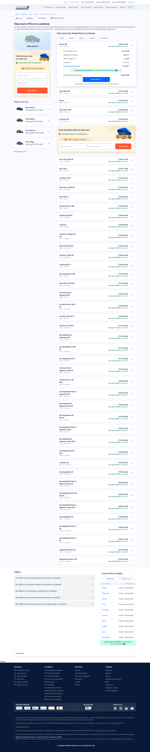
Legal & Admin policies (113, 679)
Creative (62, 225)
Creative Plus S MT (66, 206)
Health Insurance (22, 682)
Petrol (62, 38)
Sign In (131, 7)
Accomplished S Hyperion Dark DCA (67, 440)
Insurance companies (82, 676)
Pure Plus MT (64, 91)
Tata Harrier (30, 130)
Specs (30, 18)
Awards (77, 682)
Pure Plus (63, 169)
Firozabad (105, 610)
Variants (42, 18)
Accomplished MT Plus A (66, 416)
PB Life (77, 685)
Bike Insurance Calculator (53, 699)
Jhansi (104, 621)
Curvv (35, 14)
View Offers (95, 79)
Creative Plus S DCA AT (67, 305)
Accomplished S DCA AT (67, 348)
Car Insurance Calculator (53, 696)
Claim (65, 2)
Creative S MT (65, 178)
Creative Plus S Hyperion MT (65, 293)
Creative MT (64, 119)
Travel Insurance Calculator (54, 693)
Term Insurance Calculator (54, 679)
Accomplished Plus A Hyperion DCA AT (67, 482)
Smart (61, 100)
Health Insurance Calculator (54, 691)
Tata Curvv (32, 46)
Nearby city (110, 579)
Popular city (126, 579)
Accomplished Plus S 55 (67, 539)
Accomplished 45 (66, 472)
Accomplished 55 (66, 517)
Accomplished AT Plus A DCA (68, 494)
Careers (108, 676)
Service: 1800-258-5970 (103, 2)
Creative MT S (65, 264)
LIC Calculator (49, 685)
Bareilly (104, 599)
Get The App (75, 2)
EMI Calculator (49, 682)
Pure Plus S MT (65, 110)
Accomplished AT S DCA (67, 452)
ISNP (107, 682)
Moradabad (106, 637)
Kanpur (104, 588)
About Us (109, 670)
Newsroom (78, 679)
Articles (77, 670)
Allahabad (105, 593)
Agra (103, 632)
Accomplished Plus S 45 (67, 527)
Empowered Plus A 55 (68, 559)
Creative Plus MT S (66, 316)
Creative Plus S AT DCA (66, 381)
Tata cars (23, 151)
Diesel (71, 38)
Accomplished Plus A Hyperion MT (67, 392)
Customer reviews (81, 673)
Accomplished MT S (67, 358)
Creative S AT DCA (66, 325)
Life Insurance (21, 673)
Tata (30, 14)
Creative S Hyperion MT (67, 235)
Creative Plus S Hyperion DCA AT (66, 369)
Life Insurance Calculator (53, 688)
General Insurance (23, 670)
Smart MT (63, 44)
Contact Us (131, 2)
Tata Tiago (29, 142)
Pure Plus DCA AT (66, 159)
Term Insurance (22, 676)
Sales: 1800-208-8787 (87, 2)
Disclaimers (20, 653)
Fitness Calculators (53, 673)
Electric (81, 38)
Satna (104, 604)
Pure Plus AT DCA (66, 246)
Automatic (103, 38)
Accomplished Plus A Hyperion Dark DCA (67, 506)
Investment (21, 679)
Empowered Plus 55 (67, 550)
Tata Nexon (30, 119)
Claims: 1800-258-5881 (119, 2)
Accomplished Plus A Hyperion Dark (67, 428)
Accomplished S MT (67, 274)
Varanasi (105, 615)
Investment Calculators (55, 670)
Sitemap (108, 673)
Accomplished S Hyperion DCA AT (66, 404)
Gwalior (104, 626)
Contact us (109, 685)
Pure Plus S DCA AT (67, 187)
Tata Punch (30, 107)
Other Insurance (22, 685)
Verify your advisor (112, 688)
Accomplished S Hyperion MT (65, 336)
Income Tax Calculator (52, 676)
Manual (92, 38)
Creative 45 (64, 462)
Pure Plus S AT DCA (67, 283)
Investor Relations (112, 691)
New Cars (24, 14)
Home (17, 14)
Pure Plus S (63, 197)
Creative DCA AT (65, 215)
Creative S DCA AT (66, 255)
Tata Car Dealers (57, 18)
